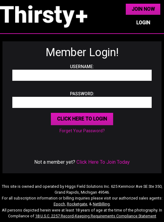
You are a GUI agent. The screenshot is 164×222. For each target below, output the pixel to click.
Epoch (59, 204)
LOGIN (143, 23)
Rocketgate (77, 204)
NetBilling (101, 204)
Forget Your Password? (82, 130)
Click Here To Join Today (103, 162)
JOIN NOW (143, 9)
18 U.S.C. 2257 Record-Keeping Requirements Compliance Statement (95, 216)
